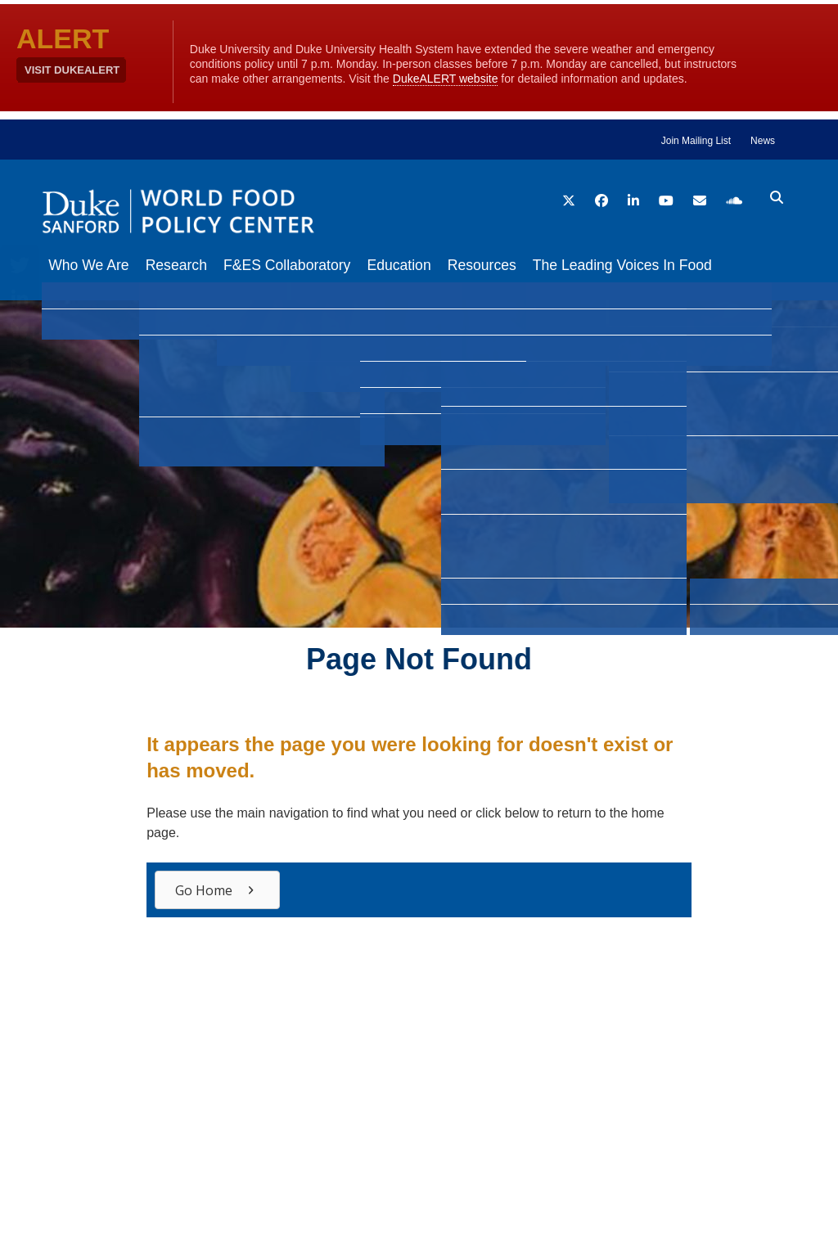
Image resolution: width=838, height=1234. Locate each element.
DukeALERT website (445, 78)
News (762, 140)
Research (184, 265)
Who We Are (88, 265)
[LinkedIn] (19, 297)
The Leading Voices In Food (663, 265)
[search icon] (776, 198)
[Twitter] (19, 265)
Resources (514, 265)
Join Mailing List (696, 140)
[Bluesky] (19, 330)
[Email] (19, 363)
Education (423, 265)
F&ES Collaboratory (303, 265)
